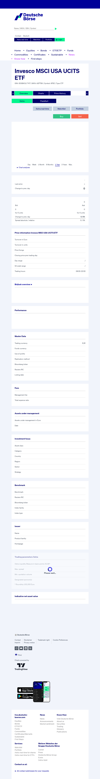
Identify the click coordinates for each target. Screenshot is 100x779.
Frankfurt (44, 101)
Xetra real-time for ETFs (24, 755)
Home (17, 50)
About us (60, 721)
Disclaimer (28, 640)
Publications (62, 732)
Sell (79, 116)
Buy (61, 116)
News (72, 54)
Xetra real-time (22, 39)
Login (59, 39)
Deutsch (26, 36)
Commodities (21, 54)
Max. (70, 164)
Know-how (19, 58)
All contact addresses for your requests (32, 771)
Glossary (60, 729)
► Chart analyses (23, 167)
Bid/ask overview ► (24, 284)
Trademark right (44, 640)
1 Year (57, 164)
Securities (61, 724)
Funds (70, 50)
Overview (24, 93)
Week (34, 164)
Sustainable (57, 54)
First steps (36, 58)
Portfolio (49, 39)
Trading (60, 726)
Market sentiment (47, 724)
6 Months (49, 164)
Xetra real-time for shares (25, 752)
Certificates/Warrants (23, 734)
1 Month (41, 164)
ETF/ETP (57, 50)
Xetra (22, 101)
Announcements (46, 721)
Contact (18, 36)
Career (41, 749)
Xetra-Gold (42, 760)
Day (29, 164)
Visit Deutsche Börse (65, 719)
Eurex (40, 757)
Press (40, 752)
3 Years (64, 164)
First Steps (19, 739)
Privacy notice (29, 642)
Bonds (44, 50)
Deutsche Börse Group (47, 755)
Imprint (17, 642)
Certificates (40, 54)
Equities (30, 50)
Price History (60, 93)
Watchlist (36, 39)
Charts (41, 93)
